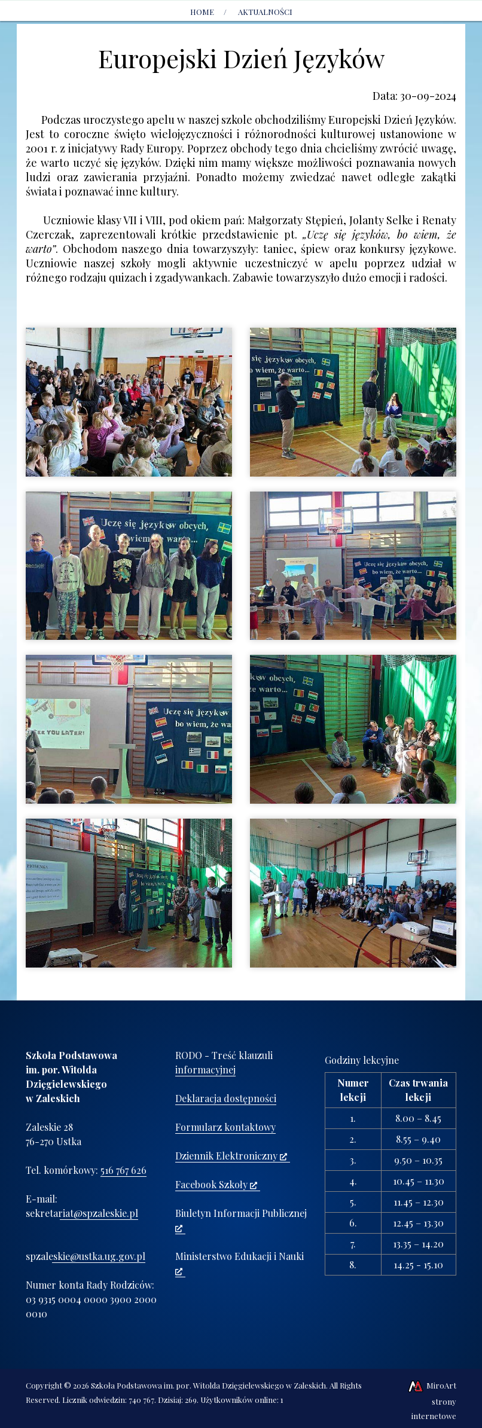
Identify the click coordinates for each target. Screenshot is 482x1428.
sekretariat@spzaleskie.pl (82, 1213)
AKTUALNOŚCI (265, 12)
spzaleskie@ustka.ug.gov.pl (85, 1256)
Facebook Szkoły (216, 1184)
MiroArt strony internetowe (431, 1400)
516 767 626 (123, 1170)
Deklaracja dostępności (225, 1098)
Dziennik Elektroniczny (231, 1155)
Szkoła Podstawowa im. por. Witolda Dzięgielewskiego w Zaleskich (208, 1385)
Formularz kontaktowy (225, 1127)
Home (202, 12)
